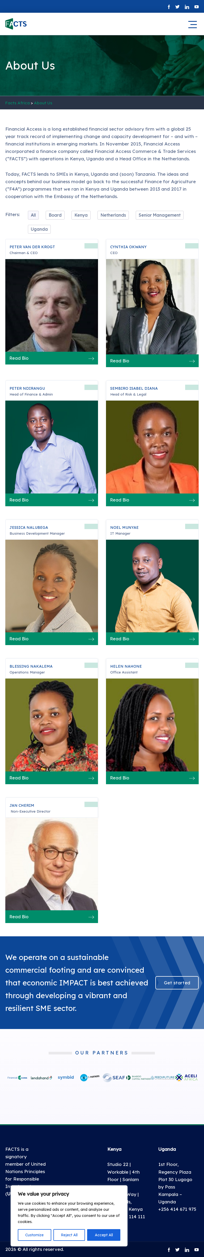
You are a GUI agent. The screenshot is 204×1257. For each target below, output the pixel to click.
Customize (34, 1235)
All (33, 215)
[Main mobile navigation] (192, 25)
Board (55, 215)
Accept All (104, 1235)
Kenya (81, 215)
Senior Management (160, 215)
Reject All (69, 1235)
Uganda (39, 229)
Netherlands (113, 215)
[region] (69, 1215)
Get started (177, 982)
